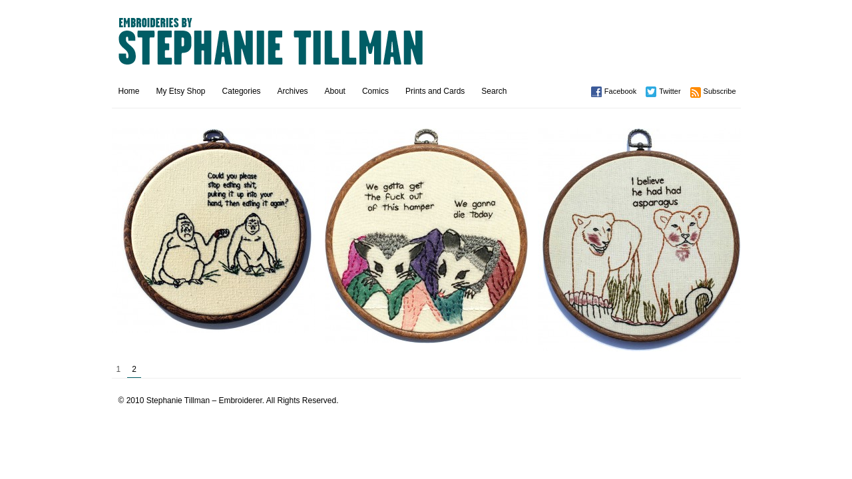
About (335, 91)
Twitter (669, 91)
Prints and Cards (435, 91)
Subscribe (720, 91)
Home (129, 91)
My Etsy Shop (181, 91)
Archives (293, 91)
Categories (241, 91)
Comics (375, 91)
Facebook (620, 91)
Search (494, 91)
